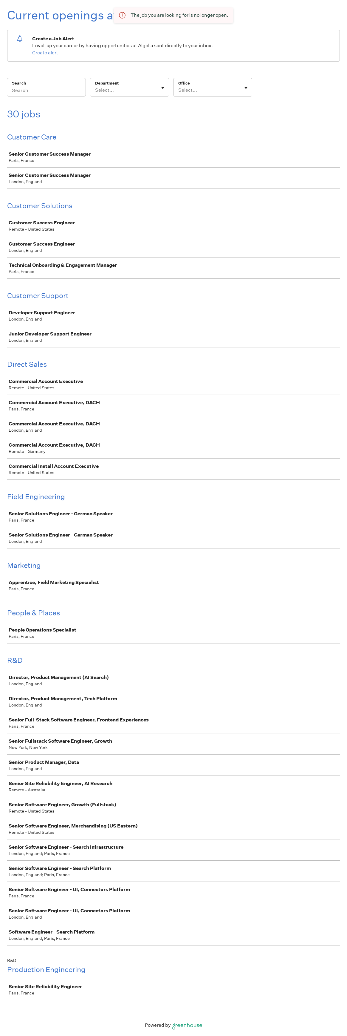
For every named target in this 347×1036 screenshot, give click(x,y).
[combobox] (95, 90)
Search (19, 83)
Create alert (45, 53)
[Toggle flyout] (162, 87)
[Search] (46, 91)
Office (184, 83)
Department (107, 83)
